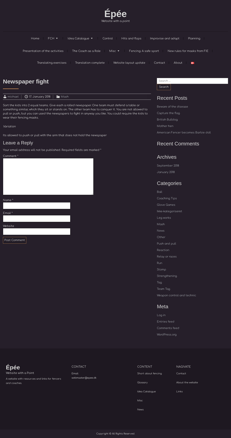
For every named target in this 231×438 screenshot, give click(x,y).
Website (8, 226)
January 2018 (166, 172)
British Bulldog (167, 119)
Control (108, 38)
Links (179, 391)
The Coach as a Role (86, 51)
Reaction (163, 250)
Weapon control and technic (176, 295)
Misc (112, 51)
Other (161, 237)
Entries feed (165, 321)
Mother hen (165, 126)
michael (13, 96)
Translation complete (90, 62)
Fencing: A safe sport (144, 51)
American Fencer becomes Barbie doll (184, 132)
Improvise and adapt (164, 38)
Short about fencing (149, 373)
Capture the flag (168, 113)
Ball (159, 191)
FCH (51, 38)
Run (159, 263)
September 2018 (168, 165)
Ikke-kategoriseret (169, 211)
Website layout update (129, 62)
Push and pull (166, 243)
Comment (10, 156)
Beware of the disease (172, 106)
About (178, 62)
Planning (194, 38)
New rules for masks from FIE (188, 51)
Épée (115, 14)
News (161, 230)
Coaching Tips (167, 198)
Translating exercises (51, 62)
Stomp (161, 269)
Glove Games (166, 204)
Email (8, 213)
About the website (187, 382)
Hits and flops (131, 38)
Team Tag (163, 288)
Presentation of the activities (43, 51)
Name (8, 200)
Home (35, 38)
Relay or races (167, 256)
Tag (159, 282)
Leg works (164, 217)
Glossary (142, 382)
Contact (159, 62)
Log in (161, 315)
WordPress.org (166, 334)
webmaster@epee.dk (84, 377)
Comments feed (168, 328)
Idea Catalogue (78, 38)
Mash (65, 96)
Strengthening (167, 276)
